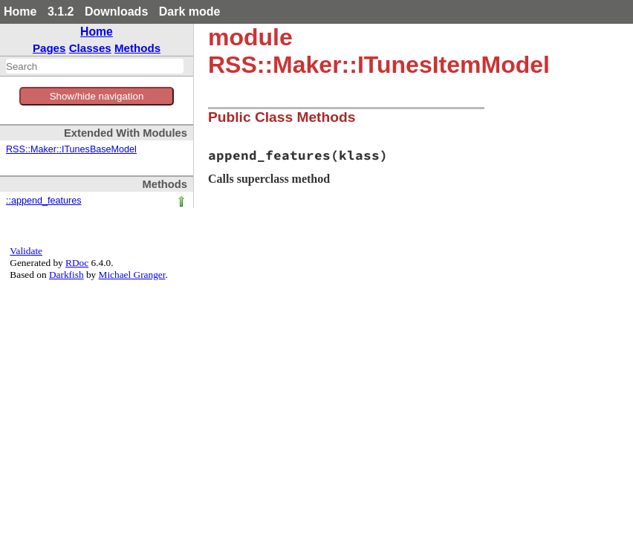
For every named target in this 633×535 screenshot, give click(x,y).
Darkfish (66, 274)
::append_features (44, 200)
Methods (137, 48)
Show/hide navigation (97, 96)
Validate (26, 250)
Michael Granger (132, 274)
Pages (49, 48)
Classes (90, 48)
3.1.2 (61, 11)
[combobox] (95, 66)
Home (20, 11)
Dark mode (190, 11)
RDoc (76, 262)
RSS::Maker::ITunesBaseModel (71, 149)
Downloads (116, 11)
